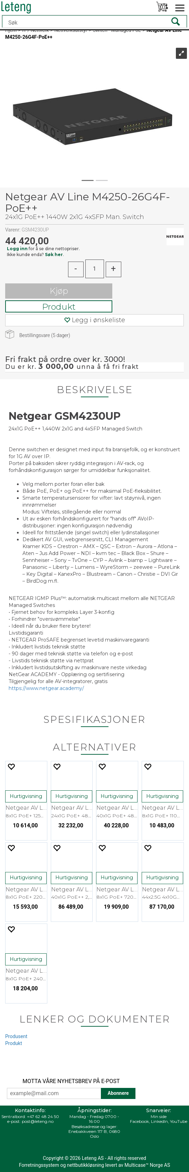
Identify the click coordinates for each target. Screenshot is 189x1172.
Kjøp (59, 291)
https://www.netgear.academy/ (46, 688)
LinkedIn (159, 1121)
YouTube (178, 1121)
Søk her (54, 254)
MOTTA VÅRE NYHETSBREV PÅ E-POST (71, 1081)
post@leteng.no (38, 1121)
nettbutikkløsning (85, 1165)
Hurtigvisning (26, 796)
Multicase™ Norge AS (147, 1165)
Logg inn (17, 248)
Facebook (139, 1121)
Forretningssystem (39, 1165)
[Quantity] (94, 269)
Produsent (16, 1036)
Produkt (59, 307)
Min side (159, 1116)
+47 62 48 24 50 (43, 1116)
